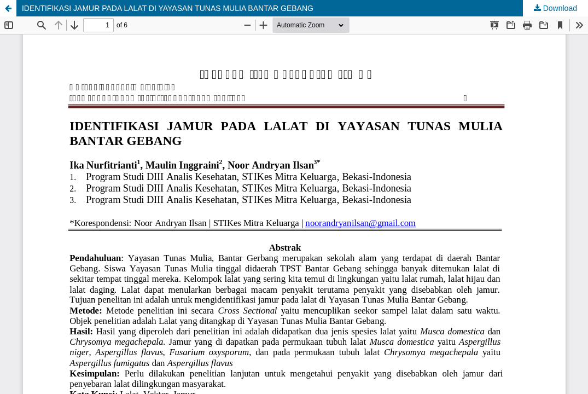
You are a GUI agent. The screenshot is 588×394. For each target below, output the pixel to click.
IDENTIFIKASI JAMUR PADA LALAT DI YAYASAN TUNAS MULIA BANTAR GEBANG (167, 8)
